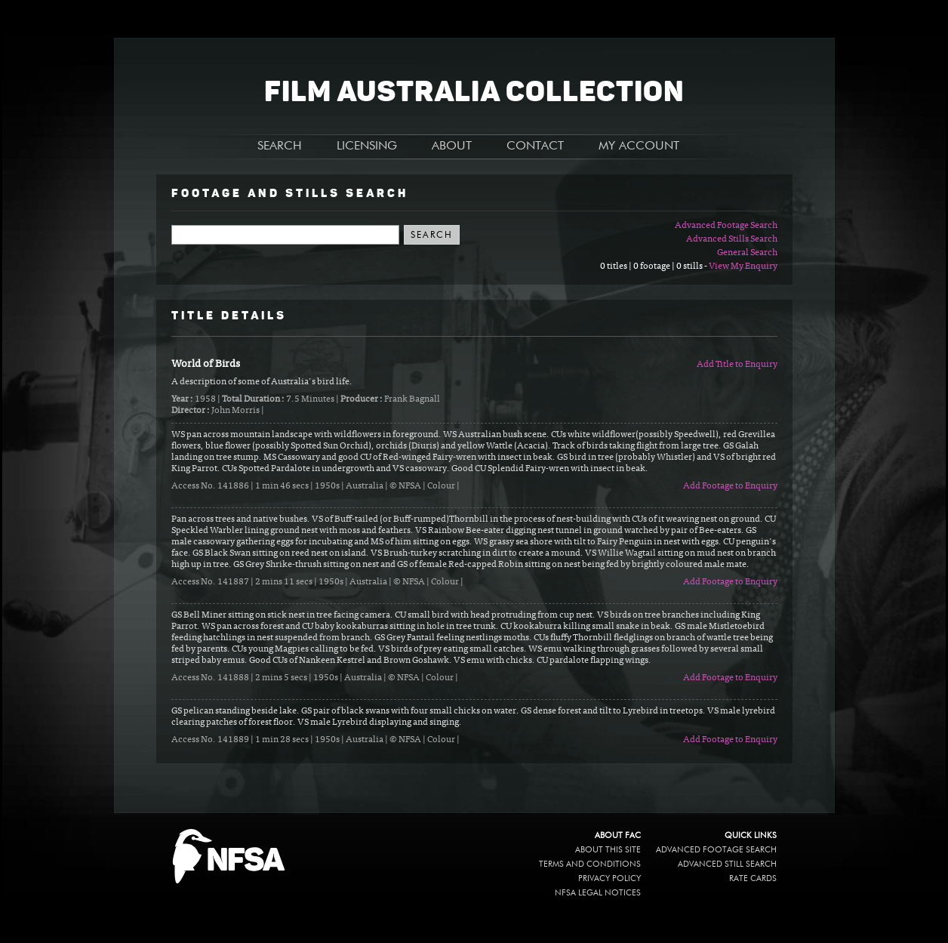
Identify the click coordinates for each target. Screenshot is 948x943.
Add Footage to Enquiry (730, 486)
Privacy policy (609, 878)
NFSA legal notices (598, 893)
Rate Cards (753, 878)
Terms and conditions (590, 864)
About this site (608, 850)
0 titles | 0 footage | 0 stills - (654, 266)
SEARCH (279, 146)
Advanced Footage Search (726, 225)
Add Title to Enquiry (737, 364)
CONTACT (535, 146)
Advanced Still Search (727, 864)
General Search (747, 252)
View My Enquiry (743, 266)
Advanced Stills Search (731, 239)
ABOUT (452, 146)
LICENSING (367, 146)
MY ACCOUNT (639, 146)
